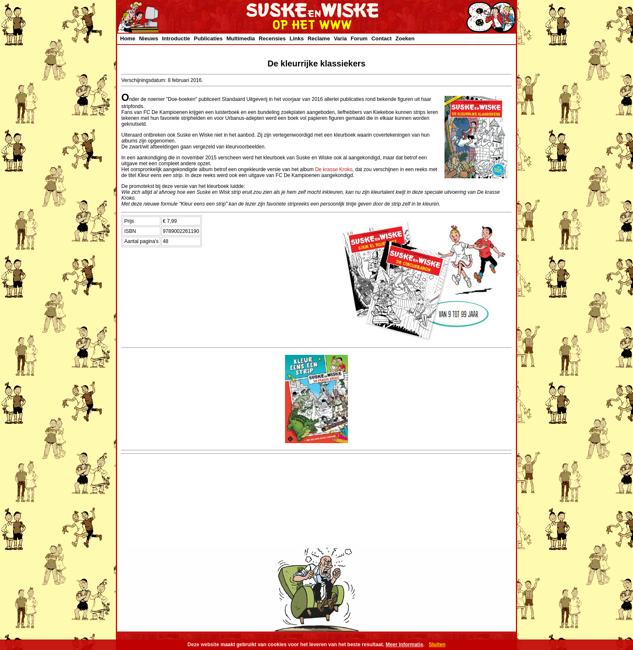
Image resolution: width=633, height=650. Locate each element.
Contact (381, 38)
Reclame (319, 38)
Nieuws (148, 38)
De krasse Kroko (334, 169)
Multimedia (240, 38)
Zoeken (405, 38)
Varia (340, 38)
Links (297, 38)
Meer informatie (404, 644)
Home (127, 38)
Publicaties (208, 38)
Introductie (176, 38)
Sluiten (437, 644)
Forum (359, 38)
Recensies (272, 38)
